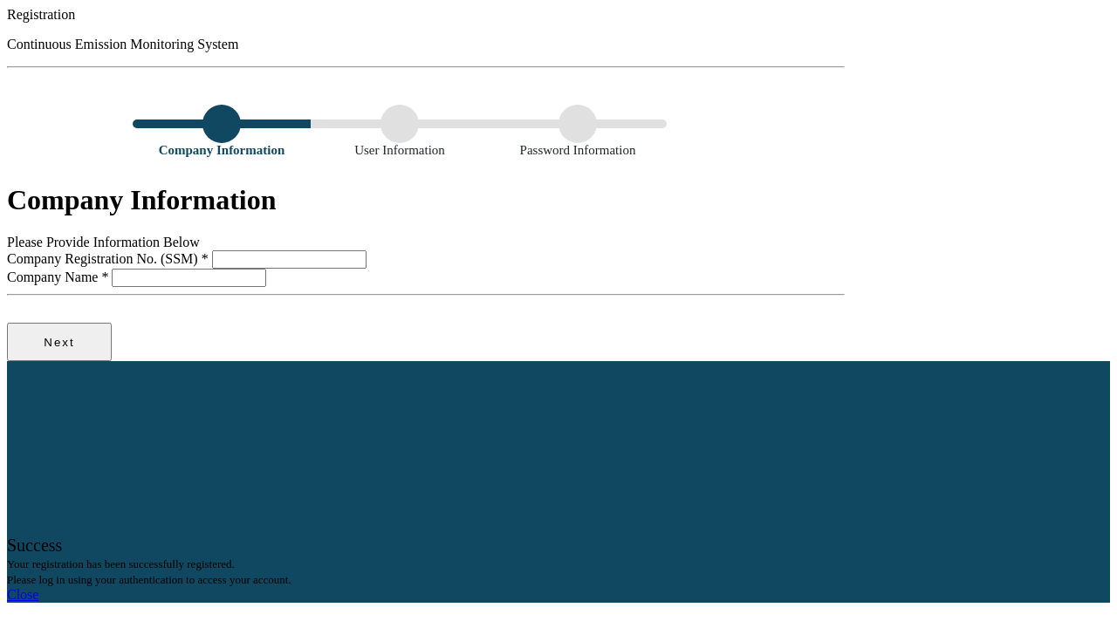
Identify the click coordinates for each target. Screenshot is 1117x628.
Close (22, 594)
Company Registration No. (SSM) (109, 258)
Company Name (59, 277)
